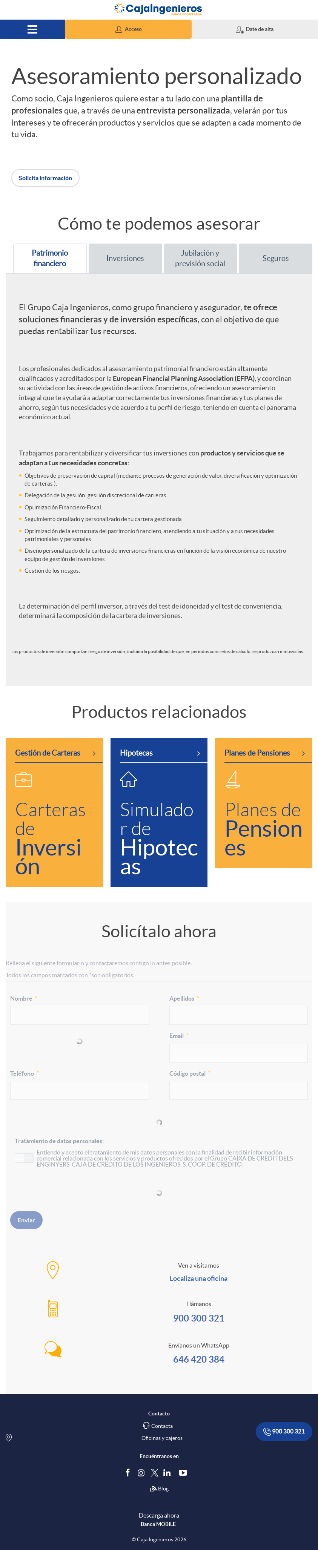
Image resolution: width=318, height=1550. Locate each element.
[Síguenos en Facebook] (129, 1472)
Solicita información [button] (45, 178)
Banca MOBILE (158, 1524)
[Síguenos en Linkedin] (168, 1472)
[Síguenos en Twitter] (154, 1472)
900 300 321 (198, 1318)
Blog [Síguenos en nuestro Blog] (159, 1489)
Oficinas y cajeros (162, 1438)
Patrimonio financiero (44, 258)
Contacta (162, 1426)
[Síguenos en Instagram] (141, 1472)
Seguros (267, 258)
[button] (128, 29)
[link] (54, 812)
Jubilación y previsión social (198, 258)
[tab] (50, 258)
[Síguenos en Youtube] (184, 1472)
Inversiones (120, 258)
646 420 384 (198, 1359)
